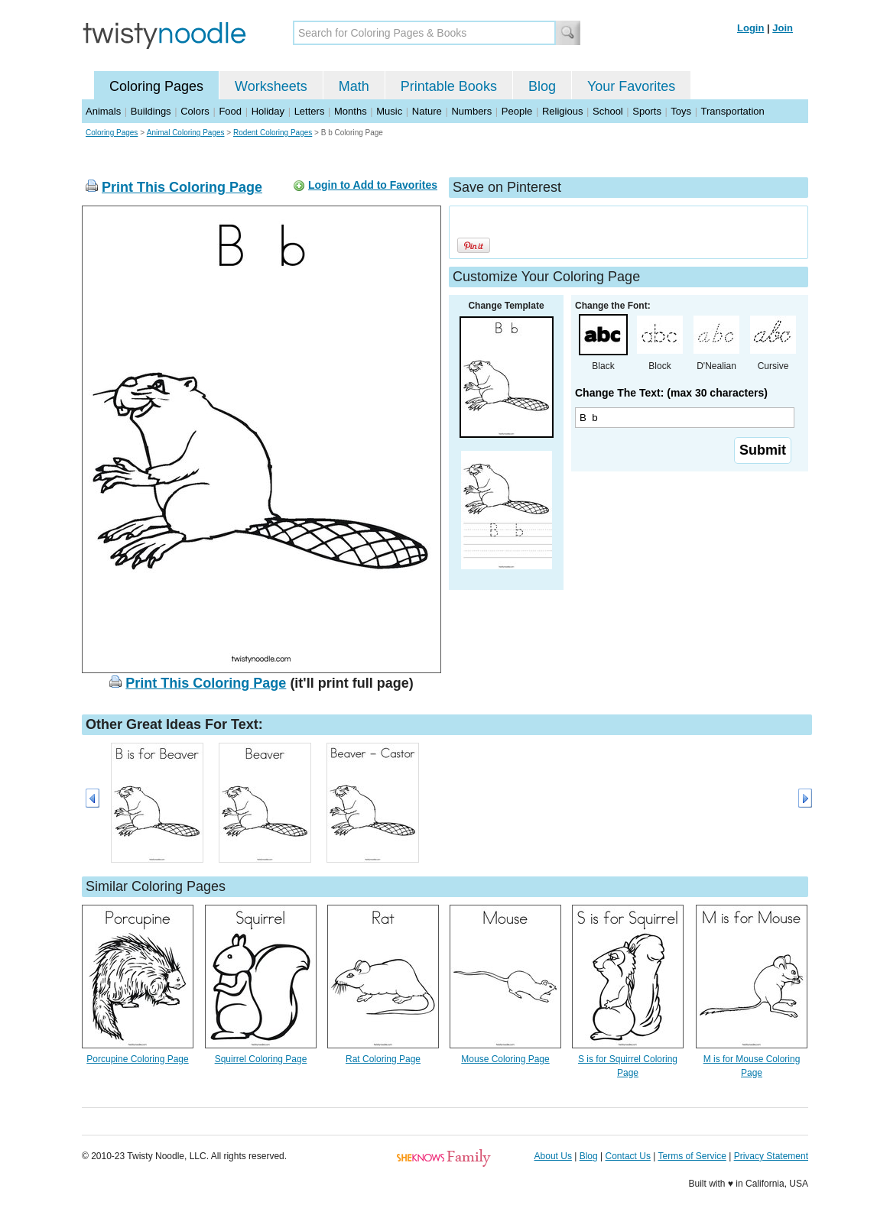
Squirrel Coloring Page (261, 1059)
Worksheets (271, 86)
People (517, 111)
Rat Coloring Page (383, 1059)
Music (389, 111)
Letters (309, 111)
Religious (562, 111)
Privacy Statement (771, 1156)
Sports (646, 111)
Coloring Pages (156, 86)
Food (230, 111)
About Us (553, 1156)
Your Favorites (631, 86)
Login (750, 28)
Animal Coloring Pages (186, 132)
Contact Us (628, 1156)
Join (782, 28)
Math (354, 86)
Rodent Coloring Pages (272, 132)
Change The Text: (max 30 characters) (671, 393)
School (608, 111)
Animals (103, 111)
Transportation (732, 111)
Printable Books (449, 86)
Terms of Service (692, 1156)
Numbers (471, 111)
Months (350, 111)
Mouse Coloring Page (505, 1059)
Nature (427, 111)
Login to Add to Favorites (372, 185)
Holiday (268, 111)
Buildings (151, 111)
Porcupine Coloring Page (137, 1059)
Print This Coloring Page (182, 187)
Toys (681, 111)
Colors (195, 111)
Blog (542, 86)
